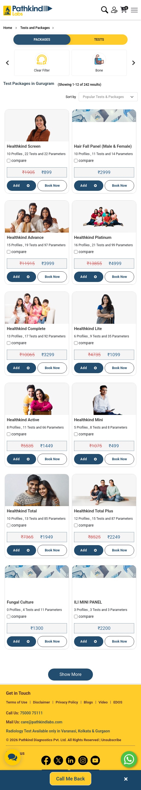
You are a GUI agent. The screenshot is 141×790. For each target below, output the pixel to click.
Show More (70, 674)
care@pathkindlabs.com (41, 722)
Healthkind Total (22, 511)
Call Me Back (70, 779)
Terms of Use (16, 702)
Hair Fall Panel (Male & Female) (103, 146)
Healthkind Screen (23, 146)
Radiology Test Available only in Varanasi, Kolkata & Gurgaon (58, 731)
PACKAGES (42, 39)
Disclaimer (41, 702)
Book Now (52, 186)
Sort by (71, 97)
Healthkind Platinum (92, 237)
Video (103, 702)
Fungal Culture (20, 602)
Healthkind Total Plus (93, 511)
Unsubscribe (111, 740)
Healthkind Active (23, 419)
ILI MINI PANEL (88, 602)
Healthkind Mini (88, 419)
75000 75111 (31, 713)
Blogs (88, 702)
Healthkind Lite (88, 328)
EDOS (117, 702)
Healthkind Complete (26, 328)
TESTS (99, 39)
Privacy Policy (67, 702)
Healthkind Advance (25, 237)
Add (21, 186)
